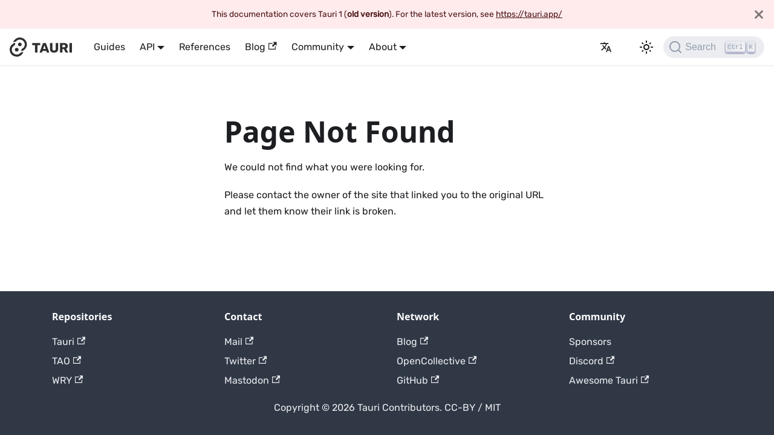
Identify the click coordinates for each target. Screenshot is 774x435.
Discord (591, 361)
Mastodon (252, 380)
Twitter (245, 361)
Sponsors (590, 341)
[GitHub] (585, 47)
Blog (260, 47)
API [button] (147, 47)
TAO (66, 361)
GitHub (418, 380)
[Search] (713, 47)
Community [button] (317, 47)
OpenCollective (436, 361)
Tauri (68, 341)
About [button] (383, 47)
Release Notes (571, 47)
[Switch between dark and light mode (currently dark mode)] (646, 47)
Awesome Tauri (609, 380)
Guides (109, 47)
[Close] (759, 14)
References (204, 47)
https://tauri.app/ (529, 14)
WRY (67, 380)
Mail (238, 341)
